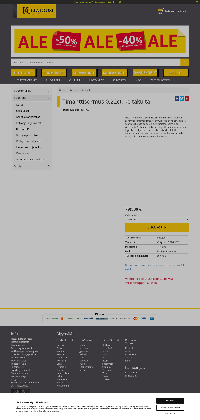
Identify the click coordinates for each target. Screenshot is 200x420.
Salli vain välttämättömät (170, 408)
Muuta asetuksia (170, 413)
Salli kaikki (170, 401)
